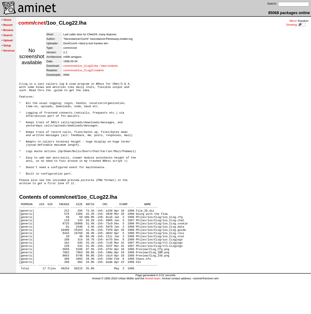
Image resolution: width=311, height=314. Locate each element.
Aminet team (152, 312)
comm (26, 23)
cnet (40, 23)
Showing (291, 24)
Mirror (293, 20)
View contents (109, 65)
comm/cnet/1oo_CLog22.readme (83, 70)
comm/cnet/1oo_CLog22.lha (80, 65)
